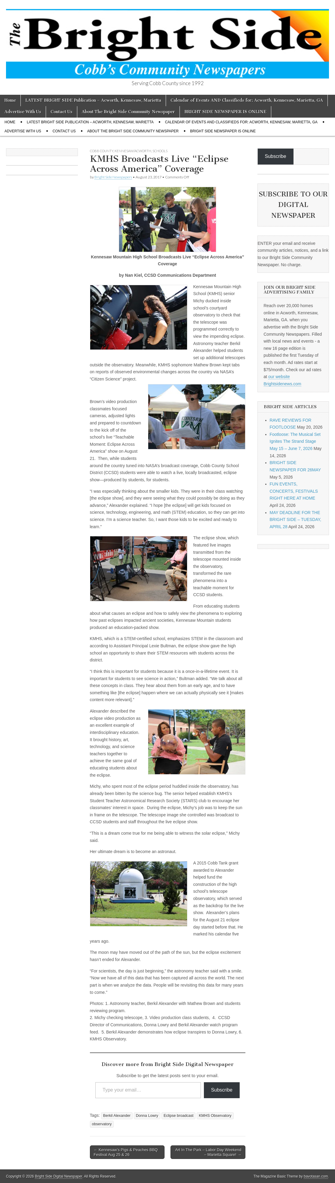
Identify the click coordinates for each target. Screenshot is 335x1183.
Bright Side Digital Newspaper (58, 1176)
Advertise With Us (23, 111)
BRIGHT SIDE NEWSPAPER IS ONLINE (225, 111)
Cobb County (101, 151)
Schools (160, 151)
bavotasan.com (316, 1176)
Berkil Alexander (117, 1116)
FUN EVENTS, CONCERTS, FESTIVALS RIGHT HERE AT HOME (294, 491)
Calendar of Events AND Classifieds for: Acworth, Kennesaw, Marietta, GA (247, 100)
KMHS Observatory (215, 1116)
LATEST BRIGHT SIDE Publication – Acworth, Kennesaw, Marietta (93, 100)
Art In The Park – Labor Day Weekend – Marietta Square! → (208, 1152)
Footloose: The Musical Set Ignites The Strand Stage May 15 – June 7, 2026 (295, 441)
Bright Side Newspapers (113, 177)
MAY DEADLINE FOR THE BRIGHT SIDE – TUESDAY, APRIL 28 (295, 519)
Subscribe (221, 1089)
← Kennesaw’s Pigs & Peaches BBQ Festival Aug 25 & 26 (126, 1152)
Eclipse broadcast (178, 1116)
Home (10, 100)
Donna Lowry (147, 1116)
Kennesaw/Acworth (133, 151)
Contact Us (61, 111)
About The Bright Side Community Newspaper (128, 111)
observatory (102, 1124)
